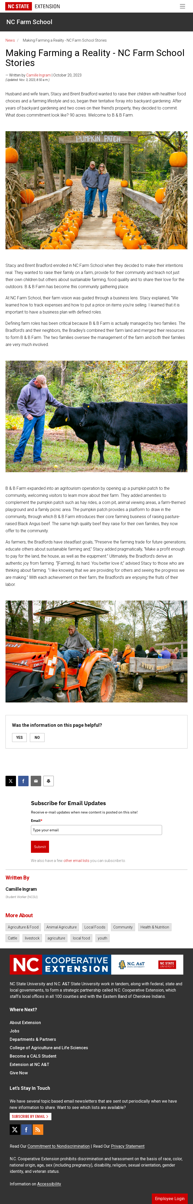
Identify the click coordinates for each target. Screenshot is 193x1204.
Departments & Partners (33, 1039)
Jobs (14, 1031)
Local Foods (94, 927)
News (10, 40)
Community (123, 927)
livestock (32, 938)
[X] (15, 1129)
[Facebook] (26, 1129)
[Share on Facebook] (23, 781)
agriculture (56, 938)
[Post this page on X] (11, 781)
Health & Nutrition (155, 927)
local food (81, 938)
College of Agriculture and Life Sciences (49, 1047)
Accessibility (49, 1183)
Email (36, 820)
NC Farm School (29, 22)
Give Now (19, 1072)
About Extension (25, 1022)
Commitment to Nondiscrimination (59, 1146)
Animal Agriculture (61, 927)
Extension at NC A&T (29, 1064)
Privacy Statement (127, 1146)
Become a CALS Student (33, 1056)
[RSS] (38, 1129)
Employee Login (170, 1198)
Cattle (12, 938)
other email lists (76, 861)
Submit (40, 846)
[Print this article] (48, 781)
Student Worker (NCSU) (22, 897)
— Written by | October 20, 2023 (44, 75)
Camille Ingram (38, 75)
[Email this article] (36, 781)
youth (102, 938)
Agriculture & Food (23, 927)
